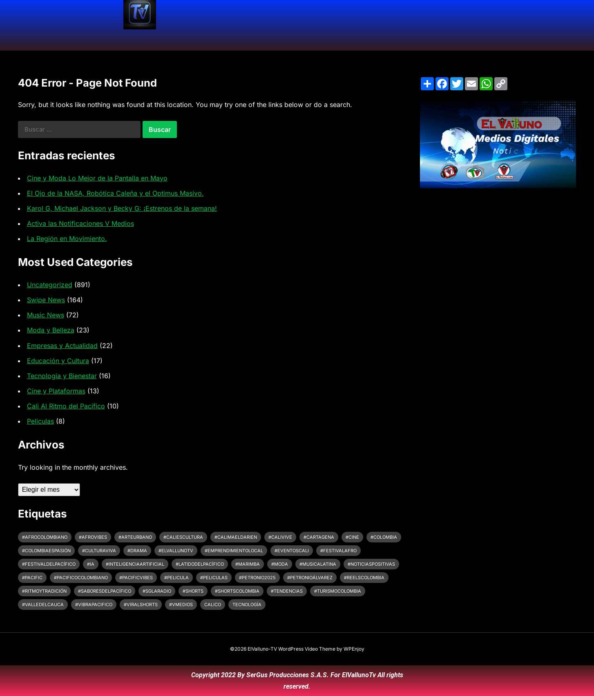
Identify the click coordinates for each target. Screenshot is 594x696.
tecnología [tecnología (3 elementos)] (246, 604)
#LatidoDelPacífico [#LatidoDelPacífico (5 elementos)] (200, 564)
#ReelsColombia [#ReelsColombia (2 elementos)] (364, 577)
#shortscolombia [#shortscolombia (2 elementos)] (237, 591)
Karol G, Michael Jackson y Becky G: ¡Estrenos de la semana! (122, 208)
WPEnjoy (354, 649)
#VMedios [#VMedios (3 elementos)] (181, 604)
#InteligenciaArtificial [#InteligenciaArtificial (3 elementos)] (135, 564)
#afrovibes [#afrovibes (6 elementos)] (93, 537)
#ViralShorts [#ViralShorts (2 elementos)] (141, 604)
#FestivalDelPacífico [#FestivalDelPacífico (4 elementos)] (49, 564)
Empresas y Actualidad (62, 345)
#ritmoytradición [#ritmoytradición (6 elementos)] (44, 591)
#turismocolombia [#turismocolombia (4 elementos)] (337, 591)
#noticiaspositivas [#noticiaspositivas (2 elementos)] (371, 564)
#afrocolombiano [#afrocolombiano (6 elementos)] (44, 537)
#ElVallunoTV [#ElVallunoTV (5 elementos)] (176, 550)
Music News (45, 315)
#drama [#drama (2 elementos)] (137, 550)
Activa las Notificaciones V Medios (80, 223)
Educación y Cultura (58, 361)
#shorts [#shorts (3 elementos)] (193, 591)
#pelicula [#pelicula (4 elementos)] (176, 577)
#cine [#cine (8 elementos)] (352, 537)
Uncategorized (49, 285)
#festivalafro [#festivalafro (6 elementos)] (338, 550)
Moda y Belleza (50, 330)
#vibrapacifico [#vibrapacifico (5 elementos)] (93, 604)
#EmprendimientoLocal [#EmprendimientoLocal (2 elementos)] (234, 550)
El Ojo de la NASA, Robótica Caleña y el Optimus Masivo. (115, 193)
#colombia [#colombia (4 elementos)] (384, 537)
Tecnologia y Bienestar (62, 376)
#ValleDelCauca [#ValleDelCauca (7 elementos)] (43, 604)
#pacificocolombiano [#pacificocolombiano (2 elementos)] (81, 577)
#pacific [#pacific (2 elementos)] (32, 577)
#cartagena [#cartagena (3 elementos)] (319, 537)
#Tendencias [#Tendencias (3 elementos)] (287, 591)
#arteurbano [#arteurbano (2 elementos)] (135, 537)
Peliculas (40, 421)
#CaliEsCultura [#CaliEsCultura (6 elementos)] (183, 537)
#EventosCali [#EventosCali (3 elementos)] (292, 550)
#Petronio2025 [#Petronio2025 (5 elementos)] (257, 577)
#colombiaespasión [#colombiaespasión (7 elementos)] (46, 550)
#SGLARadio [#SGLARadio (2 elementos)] (157, 591)
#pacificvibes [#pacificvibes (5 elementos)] (136, 577)
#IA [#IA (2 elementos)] (90, 564)
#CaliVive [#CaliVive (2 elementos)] (280, 537)
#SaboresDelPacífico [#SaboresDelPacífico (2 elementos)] (104, 591)
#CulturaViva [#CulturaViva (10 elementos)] (99, 550)
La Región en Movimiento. (67, 238)
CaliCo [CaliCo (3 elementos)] (212, 604)
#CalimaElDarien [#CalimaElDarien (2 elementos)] (235, 537)
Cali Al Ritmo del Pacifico (66, 406)
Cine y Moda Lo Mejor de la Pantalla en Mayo (97, 178)
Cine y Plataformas (56, 391)
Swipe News (46, 300)
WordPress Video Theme (306, 649)
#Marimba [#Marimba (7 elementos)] (247, 564)
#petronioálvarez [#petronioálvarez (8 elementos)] (310, 577)
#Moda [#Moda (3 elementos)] (279, 564)
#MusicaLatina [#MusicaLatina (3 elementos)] (317, 564)
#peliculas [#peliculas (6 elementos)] (214, 577)
